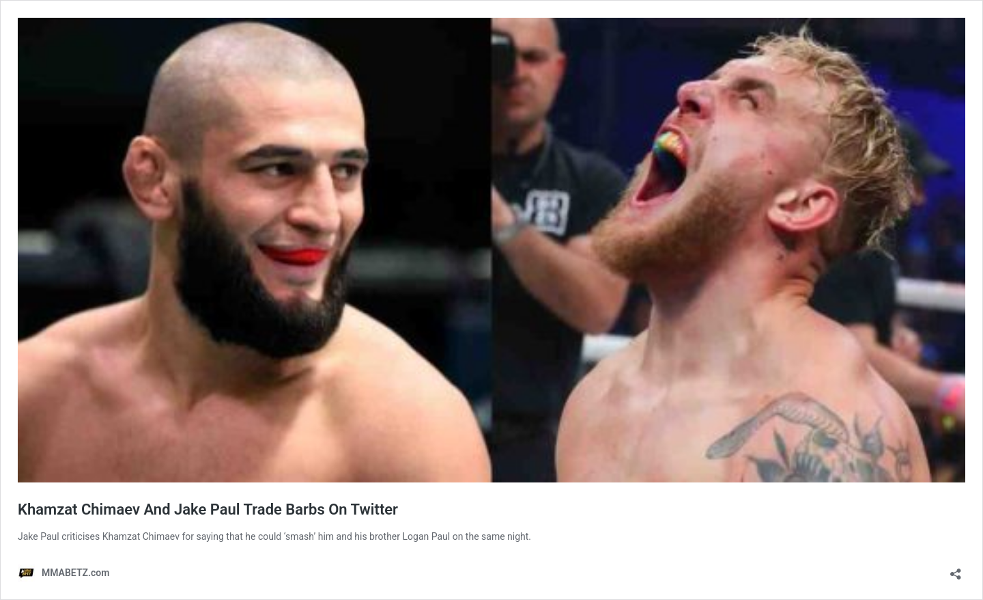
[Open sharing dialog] (955, 569)
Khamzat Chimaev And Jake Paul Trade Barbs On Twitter (208, 509)
